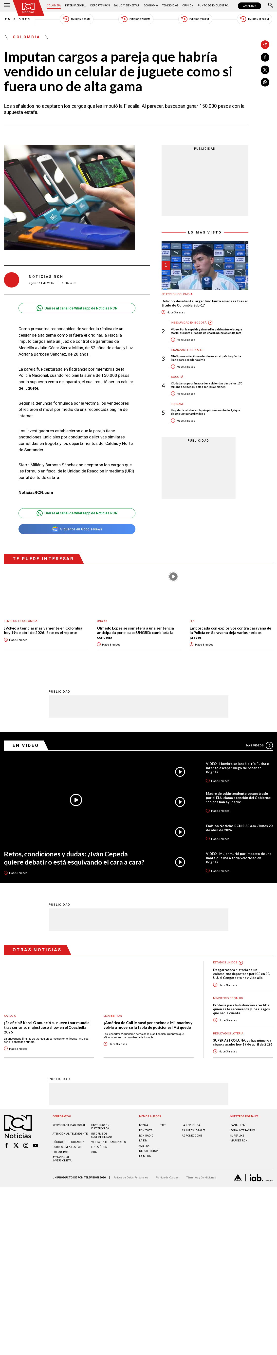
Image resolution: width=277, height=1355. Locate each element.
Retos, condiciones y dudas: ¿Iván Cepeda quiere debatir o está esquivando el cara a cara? (76, 858)
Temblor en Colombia (21, 621)
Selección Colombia (177, 294)
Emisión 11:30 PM (255, 19)
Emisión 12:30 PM (136, 19)
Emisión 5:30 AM (76, 19)
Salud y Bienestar (126, 5)
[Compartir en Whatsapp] (265, 82)
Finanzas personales (187, 350)
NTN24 (143, 1125)
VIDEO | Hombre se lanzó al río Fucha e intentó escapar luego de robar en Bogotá (237, 767)
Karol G (10, 1016)
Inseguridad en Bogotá (189, 323)
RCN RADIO (146, 1135)
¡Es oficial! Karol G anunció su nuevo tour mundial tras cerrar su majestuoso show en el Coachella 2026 (47, 1027)
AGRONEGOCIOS (192, 1135)
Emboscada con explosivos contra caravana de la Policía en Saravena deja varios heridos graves (230, 633)
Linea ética (99, 1147)
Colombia (54, 5)
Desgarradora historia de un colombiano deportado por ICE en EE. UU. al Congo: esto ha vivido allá (242, 974)
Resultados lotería (228, 1033)
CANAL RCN (249, 5)
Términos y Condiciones (201, 1177)
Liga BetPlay (113, 1016)
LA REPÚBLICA (191, 1125)
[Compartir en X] (265, 70)
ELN (192, 621)
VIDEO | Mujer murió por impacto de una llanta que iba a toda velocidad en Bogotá (239, 857)
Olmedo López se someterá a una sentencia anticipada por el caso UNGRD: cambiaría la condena (135, 633)
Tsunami (177, 404)
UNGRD (102, 621)
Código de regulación (69, 1142)
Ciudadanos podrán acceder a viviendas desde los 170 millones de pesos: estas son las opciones (206, 385)
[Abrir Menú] (7, 5)
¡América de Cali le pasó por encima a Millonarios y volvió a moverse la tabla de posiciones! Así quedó (148, 1025)
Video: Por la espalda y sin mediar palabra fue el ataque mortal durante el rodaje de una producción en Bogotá (206, 331)
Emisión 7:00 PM (196, 19)
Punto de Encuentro (213, 5)
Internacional (75, 5)
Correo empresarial (67, 1147)
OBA (94, 1152)
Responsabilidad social (69, 1125)
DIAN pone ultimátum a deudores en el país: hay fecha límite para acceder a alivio (206, 358)
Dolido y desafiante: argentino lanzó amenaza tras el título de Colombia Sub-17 (205, 303)
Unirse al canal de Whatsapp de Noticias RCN (77, 308)
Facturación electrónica (100, 1127)
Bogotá (177, 377)
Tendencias (170, 5)
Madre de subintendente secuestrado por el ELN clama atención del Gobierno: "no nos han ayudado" (238, 797)
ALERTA (144, 1146)
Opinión (187, 5)
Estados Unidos (225, 962)
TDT (163, 1125)
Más (259, 745)
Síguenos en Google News (77, 529)
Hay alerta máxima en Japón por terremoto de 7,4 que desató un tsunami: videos (205, 412)
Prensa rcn (61, 1152)
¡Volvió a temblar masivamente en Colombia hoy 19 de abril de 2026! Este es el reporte (43, 630)
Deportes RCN (100, 5)
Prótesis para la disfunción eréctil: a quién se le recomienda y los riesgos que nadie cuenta (241, 1009)
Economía (151, 5)
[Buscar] (270, 6)
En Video (26, 745)
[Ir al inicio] (28, 8)
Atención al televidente (70, 1134)
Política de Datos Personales (130, 1177)
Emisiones (17, 19)
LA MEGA (145, 1156)
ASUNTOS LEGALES (193, 1130)
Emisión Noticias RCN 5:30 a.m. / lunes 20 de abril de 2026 (239, 827)
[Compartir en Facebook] (265, 57)
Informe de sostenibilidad (101, 1135)
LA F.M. (143, 1140)
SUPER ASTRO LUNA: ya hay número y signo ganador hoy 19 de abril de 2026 (242, 1042)
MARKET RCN (238, 1140)
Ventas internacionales (108, 1142)
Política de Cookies (167, 1177)
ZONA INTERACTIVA (243, 1130)
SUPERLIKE (237, 1135)
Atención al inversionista (62, 1159)
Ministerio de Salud (228, 998)
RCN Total (146, 1130)
